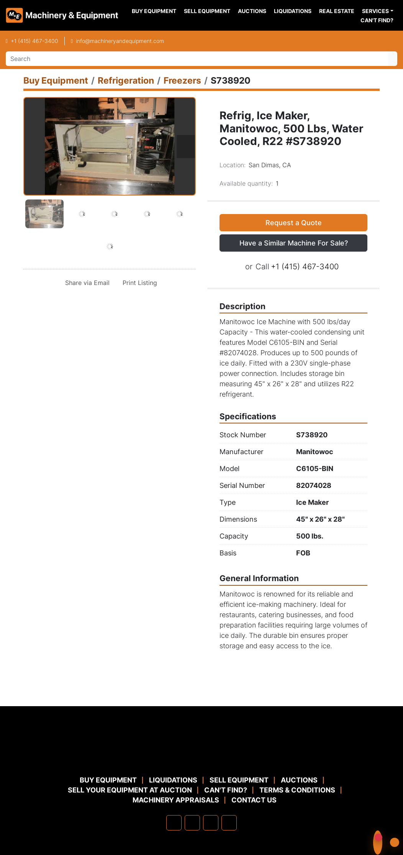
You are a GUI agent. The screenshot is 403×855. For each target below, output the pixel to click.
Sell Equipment (207, 11)
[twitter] (210, 822)
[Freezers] (182, 80)
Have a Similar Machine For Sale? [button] (293, 243)
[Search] (197, 58)
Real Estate (336, 11)
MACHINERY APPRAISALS (176, 800)
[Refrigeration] (126, 80)
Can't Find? (376, 20)
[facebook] (174, 822)
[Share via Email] (86, 282)
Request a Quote (293, 223)
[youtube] (229, 822)
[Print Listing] (138, 282)
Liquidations (292, 11)
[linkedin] (192, 822)
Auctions (252, 11)
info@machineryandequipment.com (120, 41)
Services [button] (375, 11)
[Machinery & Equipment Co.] (201, 757)
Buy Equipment (154, 11)
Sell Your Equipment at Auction (130, 790)
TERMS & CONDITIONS (297, 790)
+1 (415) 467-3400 (34, 41)
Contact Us (254, 800)
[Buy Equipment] (55, 80)
